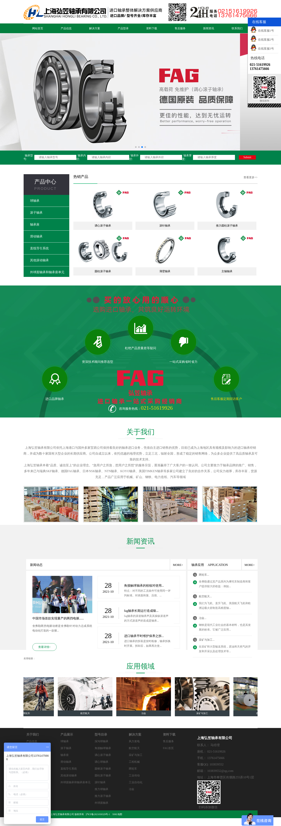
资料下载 (151, 28)
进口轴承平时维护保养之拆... (144, 636)
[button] (136, 147)
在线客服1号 (262, 30)
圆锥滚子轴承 (103, 768)
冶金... (202, 618)
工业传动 (134, 775)
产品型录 (123, 28)
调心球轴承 (101, 761)
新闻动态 (36, 564)
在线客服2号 (262, 39)
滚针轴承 (100, 782)
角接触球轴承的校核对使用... (144, 585)
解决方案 (94, 28)
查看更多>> (251, 177)
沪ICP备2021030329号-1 (98, 814)
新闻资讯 (208, 28)
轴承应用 (197, 564)
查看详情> (44, 647)
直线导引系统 (39, 248)
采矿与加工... (207, 639)
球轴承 (34, 200)
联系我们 (237, 28)
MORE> (178, 564)
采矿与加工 (135, 755)
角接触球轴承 (103, 748)
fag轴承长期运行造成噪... (141, 610)
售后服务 (180, 28)
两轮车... (204, 574)
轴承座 (34, 224)
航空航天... (205, 596)
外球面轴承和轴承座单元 (47, 272)
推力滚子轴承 (103, 796)
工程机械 (134, 761)
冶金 (131, 789)
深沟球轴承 (101, 741)
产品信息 (66, 28)
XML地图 (117, 814)
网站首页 (37, 28)
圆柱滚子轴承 (103, 775)
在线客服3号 (262, 48)
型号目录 (101, 734)
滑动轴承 (36, 236)
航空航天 (134, 748)
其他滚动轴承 (39, 260)
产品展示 (66, 734)
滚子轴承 (36, 212)
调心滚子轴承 (103, 755)
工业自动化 (135, 782)
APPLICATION (218, 564)
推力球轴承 (101, 789)
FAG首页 (168, 748)
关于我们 (32, 734)
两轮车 (133, 768)
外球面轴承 (101, 802)
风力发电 (134, 741)
